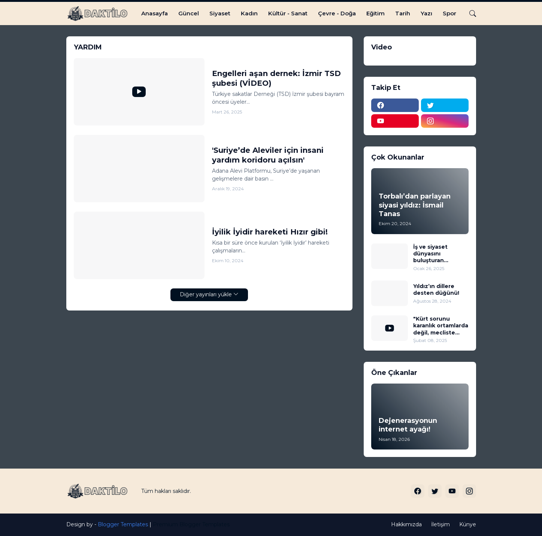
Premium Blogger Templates (191, 524)
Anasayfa (154, 13)
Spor (449, 13)
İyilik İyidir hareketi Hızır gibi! (270, 231)
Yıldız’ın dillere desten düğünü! (436, 289)
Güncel (188, 13)
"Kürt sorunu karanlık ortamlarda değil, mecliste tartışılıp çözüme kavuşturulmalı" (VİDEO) (440, 325)
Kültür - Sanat (288, 13)
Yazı (426, 13)
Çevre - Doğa (337, 13)
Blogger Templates (123, 524)
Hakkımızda (406, 524)
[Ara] (469, 13)
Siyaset (219, 13)
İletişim (440, 524)
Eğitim (375, 13)
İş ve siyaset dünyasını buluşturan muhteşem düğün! (439, 253)
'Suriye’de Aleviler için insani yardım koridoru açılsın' (268, 155)
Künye (467, 524)
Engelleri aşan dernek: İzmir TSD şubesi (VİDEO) (276, 78)
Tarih (402, 13)
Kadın (249, 13)
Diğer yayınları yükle (206, 294)
